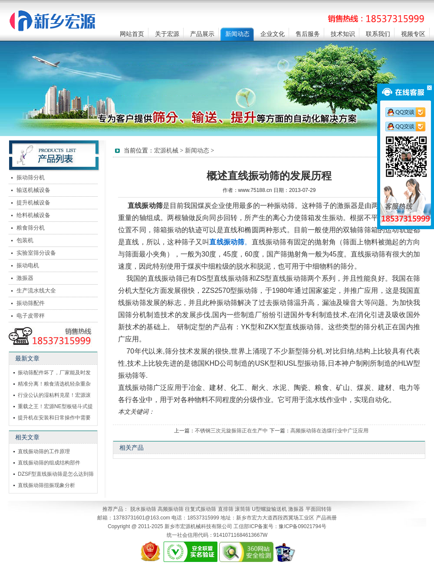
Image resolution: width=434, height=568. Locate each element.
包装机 (24, 240)
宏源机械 (166, 150)
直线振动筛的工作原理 (44, 451)
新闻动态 (237, 34)
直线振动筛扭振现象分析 (46, 485)
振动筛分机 (30, 177)
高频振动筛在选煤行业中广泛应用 (329, 431)
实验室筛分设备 (36, 253)
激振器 (24, 278)
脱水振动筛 (143, 509)
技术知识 (343, 34)
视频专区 (413, 34)
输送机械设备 (33, 190)
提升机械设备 (33, 202)
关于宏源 (167, 34)
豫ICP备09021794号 (302, 526)
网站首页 (132, 34)
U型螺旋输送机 (269, 509)
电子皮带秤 (30, 315)
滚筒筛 (242, 509)
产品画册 (326, 518)
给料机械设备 (33, 215)
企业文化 (272, 34)
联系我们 (378, 34)
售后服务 (308, 34)
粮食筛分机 (30, 227)
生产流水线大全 (36, 290)
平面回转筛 (319, 509)
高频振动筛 (171, 509)
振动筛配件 (30, 303)
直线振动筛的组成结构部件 (49, 463)
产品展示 (202, 34)
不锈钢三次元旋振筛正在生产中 (231, 431)
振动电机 (27, 265)
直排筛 (225, 509)
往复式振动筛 (200, 509)
